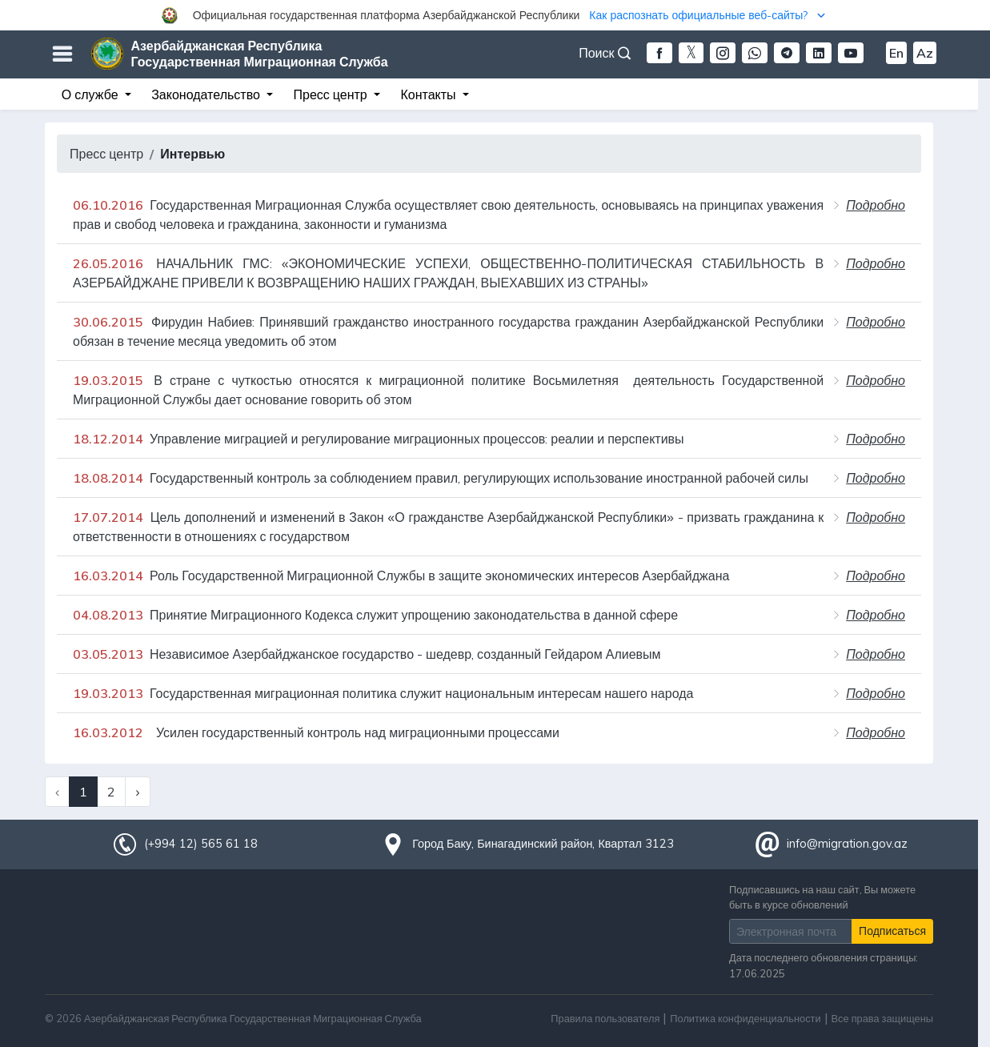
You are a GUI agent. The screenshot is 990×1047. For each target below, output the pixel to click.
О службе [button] (92, 94)
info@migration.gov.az (847, 843)
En (896, 53)
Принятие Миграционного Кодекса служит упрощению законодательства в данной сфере (375, 615)
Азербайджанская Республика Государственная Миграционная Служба (259, 54)
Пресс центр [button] (332, 94)
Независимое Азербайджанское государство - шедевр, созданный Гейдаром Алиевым (367, 654)
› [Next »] (137, 792)
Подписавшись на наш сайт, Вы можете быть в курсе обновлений (822, 897)
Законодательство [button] (207, 94)
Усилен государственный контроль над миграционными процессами (316, 732)
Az (924, 53)
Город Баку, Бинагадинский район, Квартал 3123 (543, 843)
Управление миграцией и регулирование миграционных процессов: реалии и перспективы (378, 439)
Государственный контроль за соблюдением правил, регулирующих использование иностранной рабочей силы (440, 478)
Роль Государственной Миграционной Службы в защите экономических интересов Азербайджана (401, 576)
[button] (495, 15)
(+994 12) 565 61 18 (201, 843)
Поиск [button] (604, 53)
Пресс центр (106, 154)
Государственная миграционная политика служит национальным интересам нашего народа (383, 693)
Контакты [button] (429, 94)
